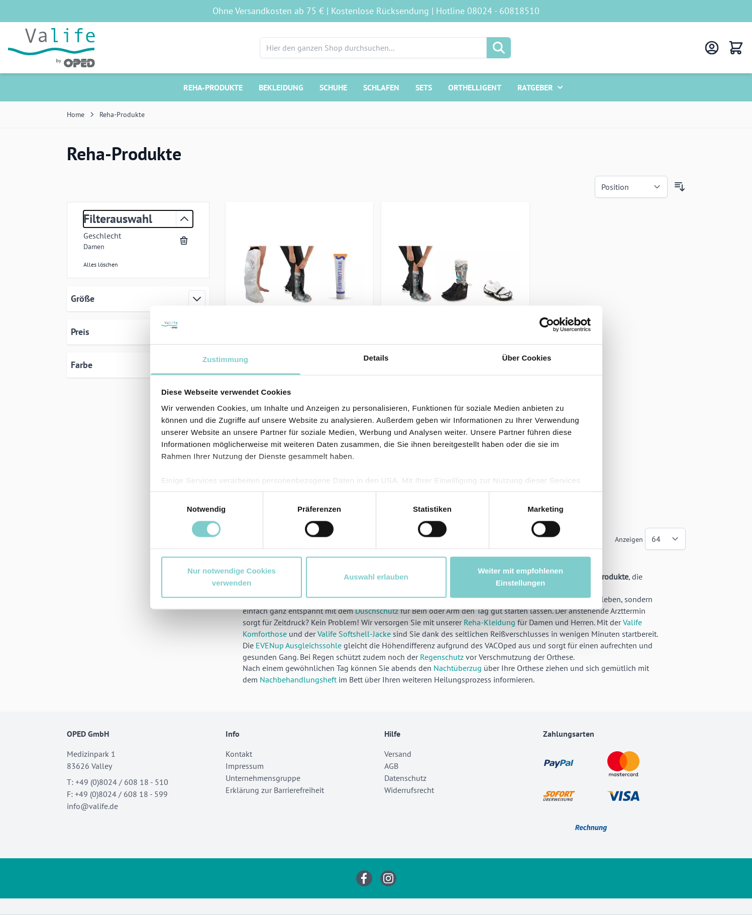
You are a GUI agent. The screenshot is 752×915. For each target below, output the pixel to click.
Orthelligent (474, 87)
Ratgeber (535, 87)
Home (75, 114)
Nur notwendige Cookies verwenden (231, 576)
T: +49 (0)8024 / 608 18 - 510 (117, 782)
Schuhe (333, 87)
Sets (423, 87)
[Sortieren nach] (631, 187)
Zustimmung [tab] (225, 359)
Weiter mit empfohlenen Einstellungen (520, 576)
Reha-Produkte (213, 87)
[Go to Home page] (51, 47)
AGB (391, 766)
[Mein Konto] (712, 48)
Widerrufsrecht (409, 790)
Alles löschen (100, 264)
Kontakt (239, 754)
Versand (397, 754)
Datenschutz (405, 778)
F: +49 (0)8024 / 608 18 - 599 (117, 794)
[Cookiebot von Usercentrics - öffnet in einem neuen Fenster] (547, 324)
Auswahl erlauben (376, 577)
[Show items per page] (665, 539)
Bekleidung (281, 87)
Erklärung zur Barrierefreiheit (275, 790)
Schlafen (381, 87)
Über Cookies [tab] (527, 358)
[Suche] (499, 47)
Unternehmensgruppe (263, 778)
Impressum (245, 766)
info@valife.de (92, 806)
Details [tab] (376, 358)
